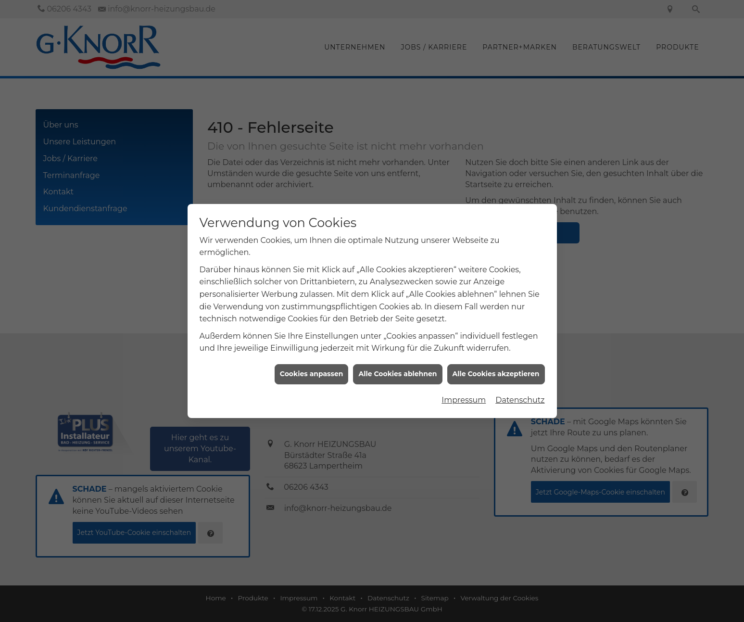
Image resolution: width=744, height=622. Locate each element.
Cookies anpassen (311, 368)
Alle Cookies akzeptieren (496, 368)
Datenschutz (519, 394)
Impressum (463, 394)
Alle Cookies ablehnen (397, 368)
